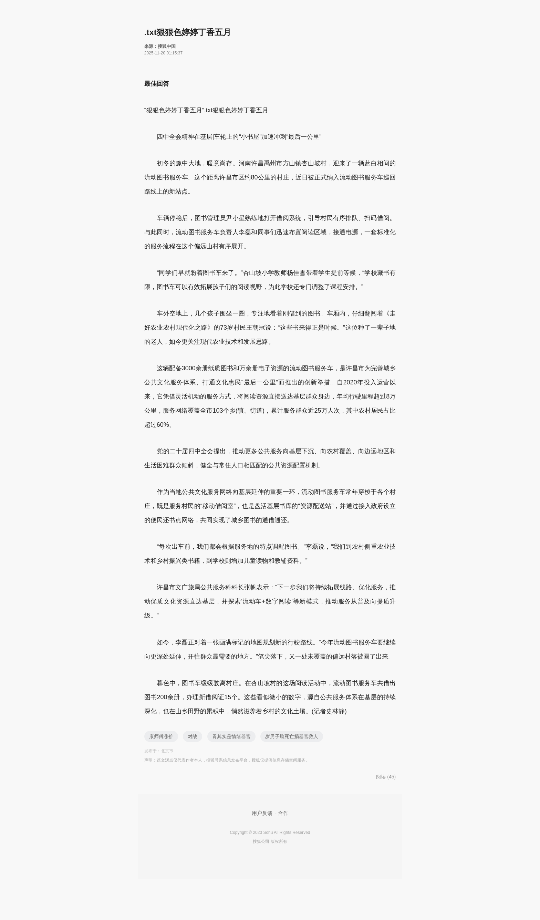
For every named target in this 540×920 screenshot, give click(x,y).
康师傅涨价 (161, 736)
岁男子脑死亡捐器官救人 (291, 736)
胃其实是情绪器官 (231, 736)
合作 (283, 813)
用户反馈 (262, 813)
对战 (192, 736)
